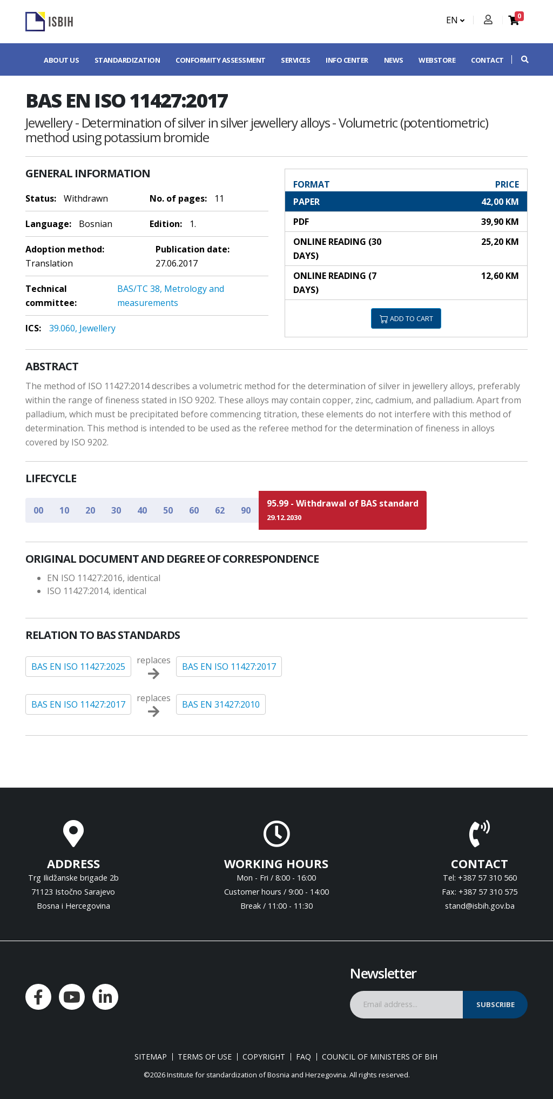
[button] (519, 59)
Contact (487, 60)
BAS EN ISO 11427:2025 (78, 666)
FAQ (303, 1057)
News (393, 60)
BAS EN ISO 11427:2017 (229, 666)
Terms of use (205, 1057)
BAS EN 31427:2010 (221, 704)
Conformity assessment (221, 60)
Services (295, 60)
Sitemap (150, 1057)
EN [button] (455, 20)
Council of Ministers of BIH (379, 1057)
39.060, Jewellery (82, 328)
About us (61, 60)
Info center (347, 60)
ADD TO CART (406, 318)
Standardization (127, 60)
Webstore (437, 60)
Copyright (263, 1057)
